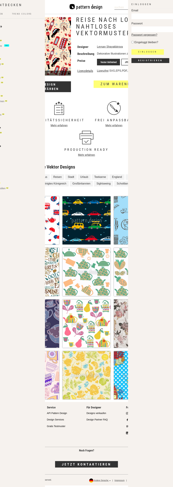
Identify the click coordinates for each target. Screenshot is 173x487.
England (117, 178)
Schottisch (20, 191)
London (132, 178)
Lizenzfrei (102, 73)
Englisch (140, 185)
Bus (45, 178)
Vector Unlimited (107, 65)
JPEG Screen (142, 65)
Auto (33, 178)
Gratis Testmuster (56, 427)
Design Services (55, 421)
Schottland (123, 185)
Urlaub (84, 178)
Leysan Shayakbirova (110, 46)
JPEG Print (125, 65)
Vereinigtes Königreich (52, 185)
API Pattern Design (57, 414)
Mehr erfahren (59, 127)
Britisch (18, 185)
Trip (145, 178)
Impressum (120, 482)
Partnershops (14, 427)
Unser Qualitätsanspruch (20, 414)
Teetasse (19, 178)
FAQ (9, 441)
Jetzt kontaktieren (86, 466)
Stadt (71, 178)
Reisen (57, 178)
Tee (31, 185)
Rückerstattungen (160, 482)
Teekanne (100, 178)
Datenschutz (134, 482)
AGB (145, 482)
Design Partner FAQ (97, 421)
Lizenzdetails (85, 73)
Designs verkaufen (96, 414)
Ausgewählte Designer (19, 421)
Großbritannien (81, 185)
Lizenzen (12, 434)
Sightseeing (103, 185)
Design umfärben (49, 87)
